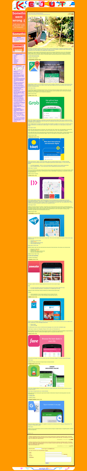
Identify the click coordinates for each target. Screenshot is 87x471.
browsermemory (16, 59)
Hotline (35, 241)
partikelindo (15, 63)
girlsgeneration (16, 61)
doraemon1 (15, 62)
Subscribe (64, 454)
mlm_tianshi (15, 55)
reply (70, 439)
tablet (14, 57)
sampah (15, 58)
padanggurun (16, 60)
